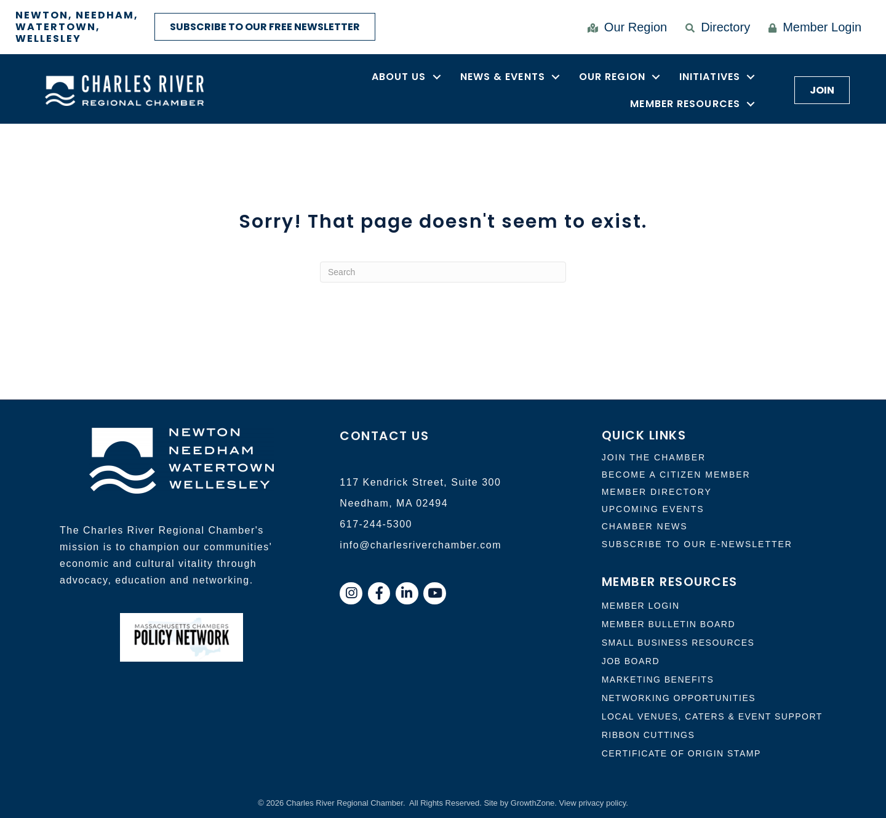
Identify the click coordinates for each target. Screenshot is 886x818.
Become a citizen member (676, 474)
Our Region (612, 77)
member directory (657, 492)
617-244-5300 (376, 524)
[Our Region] (624, 27)
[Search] (443, 272)
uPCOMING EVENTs (653, 509)
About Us (399, 77)
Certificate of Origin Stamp (681, 753)
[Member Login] (811, 27)
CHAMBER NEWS (645, 526)
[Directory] (714, 27)
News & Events (502, 77)
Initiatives (709, 77)
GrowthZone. (534, 803)
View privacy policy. (593, 803)
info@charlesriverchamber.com (420, 545)
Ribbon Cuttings (648, 735)
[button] (264, 27)
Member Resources (685, 104)
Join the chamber (654, 457)
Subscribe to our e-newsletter (697, 544)
